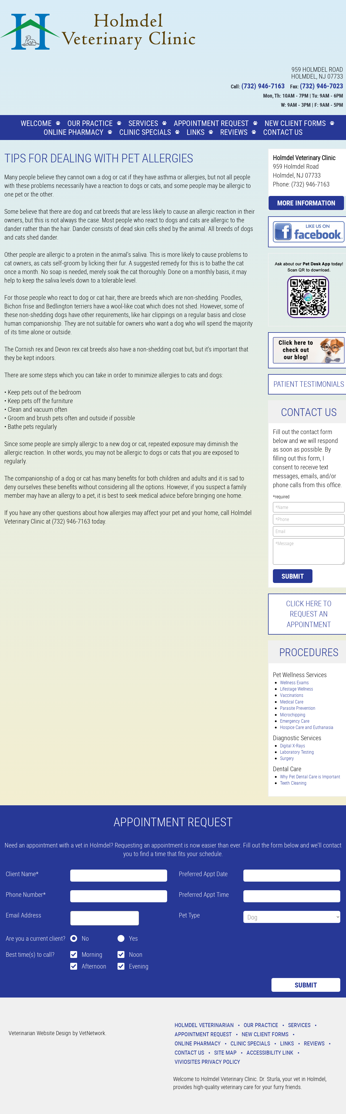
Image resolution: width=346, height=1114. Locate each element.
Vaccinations (291, 695)
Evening (138, 966)
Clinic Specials (145, 132)
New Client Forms (295, 123)
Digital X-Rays (292, 745)
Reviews (233, 132)
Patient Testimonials (308, 384)
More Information (306, 202)
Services (143, 123)
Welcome (36, 123)
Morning (92, 954)
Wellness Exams (294, 682)
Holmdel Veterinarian (204, 1025)
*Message (309, 551)
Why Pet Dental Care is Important (310, 776)
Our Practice (90, 123)
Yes (133, 938)
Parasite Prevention (297, 708)
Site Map (225, 1052)
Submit (293, 576)
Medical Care (291, 702)
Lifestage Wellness (296, 689)
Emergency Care (294, 721)
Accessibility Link (270, 1052)
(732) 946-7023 (321, 85)
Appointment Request (211, 123)
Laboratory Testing (297, 752)
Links (195, 132)
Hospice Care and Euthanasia (306, 727)
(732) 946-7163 (263, 85)
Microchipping (292, 714)
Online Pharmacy (73, 132)
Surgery (287, 758)
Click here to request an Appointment (308, 613)
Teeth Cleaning (293, 783)
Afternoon (94, 966)
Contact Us (282, 132)
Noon (135, 954)
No (85, 938)
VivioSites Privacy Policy (207, 1062)
